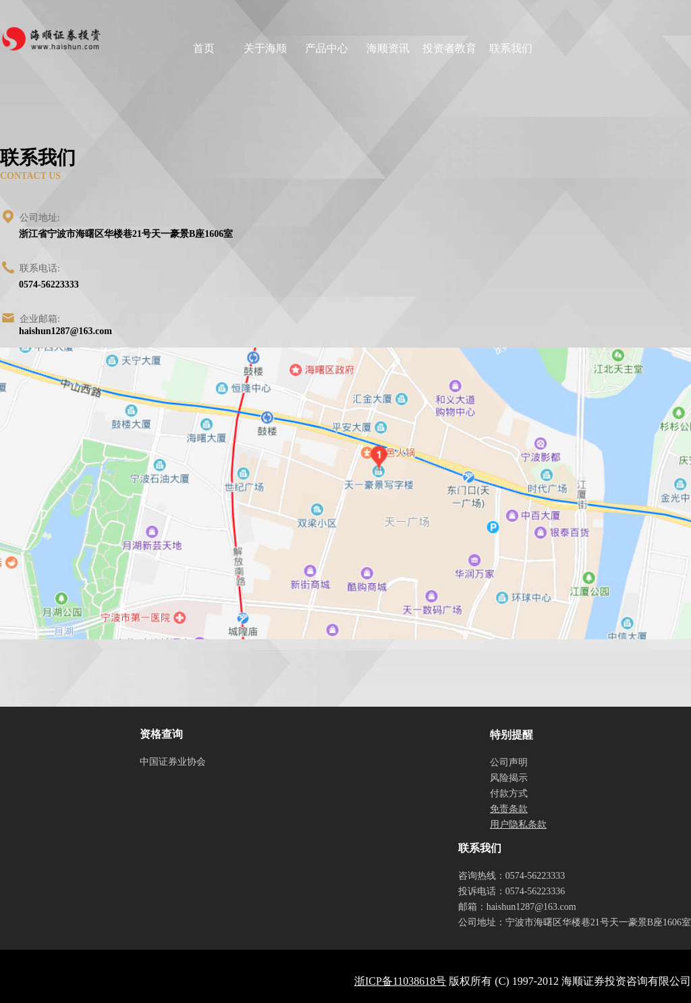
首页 (204, 48)
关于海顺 (265, 48)
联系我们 (510, 48)
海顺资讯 (388, 48)
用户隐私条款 (518, 824)
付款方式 (509, 793)
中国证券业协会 (173, 762)
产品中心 (326, 48)
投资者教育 (449, 48)
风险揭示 (509, 778)
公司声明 (509, 762)
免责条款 (509, 809)
